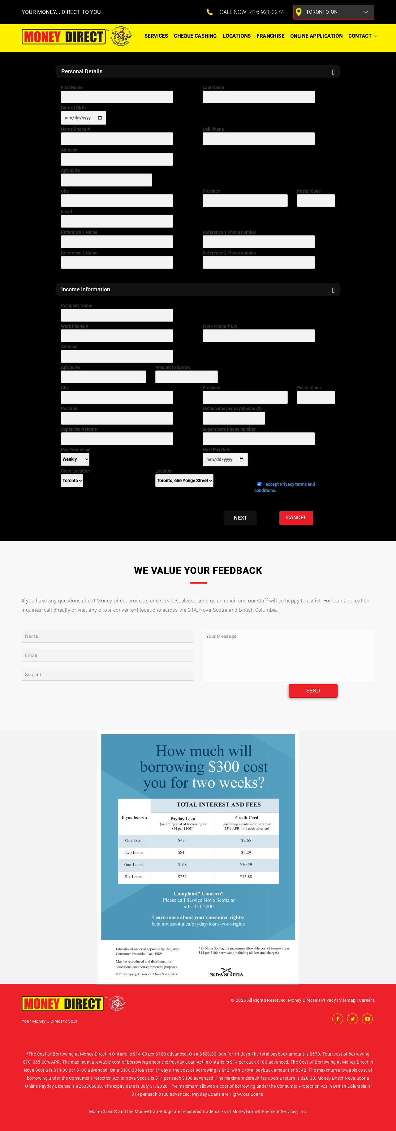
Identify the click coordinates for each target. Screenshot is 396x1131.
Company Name (117, 312)
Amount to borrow (186, 374)
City (117, 198)
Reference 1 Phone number (259, 239)
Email (117, 218)
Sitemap (347, 1000)
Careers (366, 1000)
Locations (237, 36)
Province (245, 198)
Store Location (75, 476)
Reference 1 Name (117, 239)
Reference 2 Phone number (259, 260)
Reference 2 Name (117, 260)
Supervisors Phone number (259, 436)
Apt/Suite (106, 177)
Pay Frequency (75, 454)
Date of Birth (83, 115)
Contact (362, 36)
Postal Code (316, 198)
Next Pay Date (225, 456)
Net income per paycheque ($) (234, 415)
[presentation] (108, 513)
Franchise (270, 36)
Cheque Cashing (195, 36)
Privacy (328, 1000)
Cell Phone (259, 136)
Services (156, 36)
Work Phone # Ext (259, 333)
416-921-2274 (267, 11)
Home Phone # (117, 136)
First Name (117, 94)
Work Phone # (117, 333)
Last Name (259, 94)
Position (117, 415)
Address (117, 157)
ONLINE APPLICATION (316, 36)
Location (184, 476)
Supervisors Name (117, 436)
